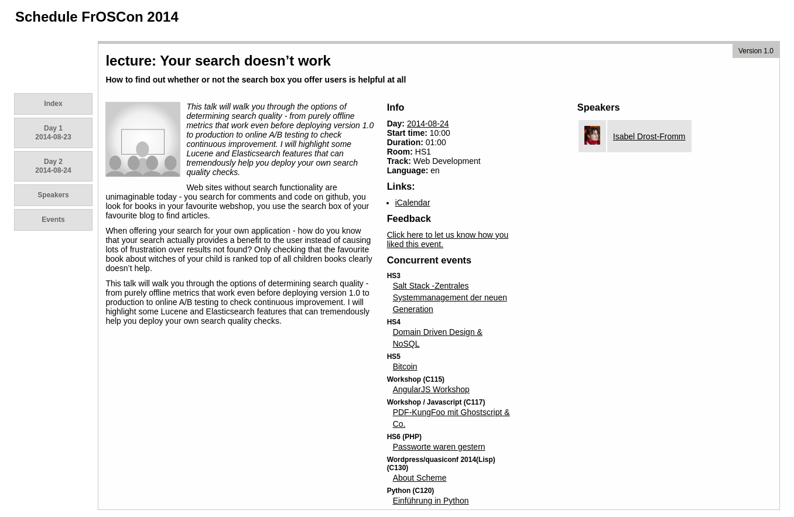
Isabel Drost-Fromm (649, 136)
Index (53, 104)
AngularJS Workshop (431, 389)
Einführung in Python (431, 500)
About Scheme (420, 477)
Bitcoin (405, 366)
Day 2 (53, 166)
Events (53, 219)
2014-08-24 (428, 123)
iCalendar (412, 202)
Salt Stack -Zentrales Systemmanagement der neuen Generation (450, 297)
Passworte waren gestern (439, 446)
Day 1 (53, 132)
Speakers (53, 195)
